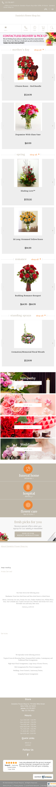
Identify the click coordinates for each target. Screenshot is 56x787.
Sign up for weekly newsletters (28, 534)
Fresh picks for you (28, 525)
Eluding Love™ (28, 191)
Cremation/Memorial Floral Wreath (28, 352)
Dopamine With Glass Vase (28, 134)
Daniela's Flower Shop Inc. (28, 15)
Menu (5, 30)
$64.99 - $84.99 (28, 304)
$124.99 (28, 94)
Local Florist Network (32, 785)
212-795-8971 (9, 2)
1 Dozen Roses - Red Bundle (28, 86)
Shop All (38, 50)
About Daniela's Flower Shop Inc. (14, 546)
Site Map (44, 785)
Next (53, 77)
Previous (3, 77)
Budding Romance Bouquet (28, 296)
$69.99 (28, 143)
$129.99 (28, 360)
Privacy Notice (18, 785)
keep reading (6, 567)
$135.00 (28, 199)
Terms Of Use (7, 785)
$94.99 (28, 247)
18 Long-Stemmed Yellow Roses (28, 239)
